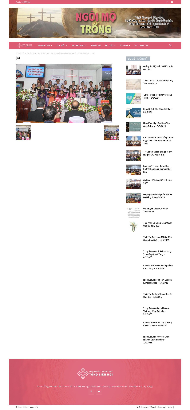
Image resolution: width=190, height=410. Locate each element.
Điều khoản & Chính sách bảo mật (151, 407)
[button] (170, 45)
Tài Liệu (110, 45)
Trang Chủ (45, 45)
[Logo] (26, 45)
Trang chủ (20, 53)
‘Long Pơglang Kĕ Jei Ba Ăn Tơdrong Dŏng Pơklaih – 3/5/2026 (156, 311)
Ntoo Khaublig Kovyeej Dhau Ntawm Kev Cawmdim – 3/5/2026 (156, 340)
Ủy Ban (125, 45)
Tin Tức (62, 45)
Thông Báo (79, 45)
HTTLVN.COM (141, 45)
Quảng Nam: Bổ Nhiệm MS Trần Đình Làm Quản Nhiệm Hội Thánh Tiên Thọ (58, 53)
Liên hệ (171, 407)
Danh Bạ (96, 45)
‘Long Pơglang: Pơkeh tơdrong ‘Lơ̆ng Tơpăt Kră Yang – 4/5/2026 (157, 254)
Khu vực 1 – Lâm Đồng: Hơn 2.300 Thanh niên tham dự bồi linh (157, 169)
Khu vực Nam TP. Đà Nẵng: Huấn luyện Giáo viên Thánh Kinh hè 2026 (158, 140)
